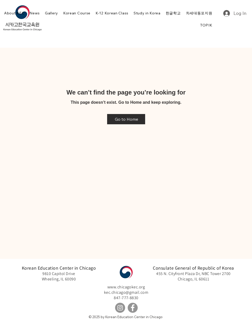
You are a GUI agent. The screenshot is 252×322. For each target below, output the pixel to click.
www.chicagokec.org (126, 287)
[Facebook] (133, 308)
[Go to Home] (126, 119)
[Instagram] (120, 308)
